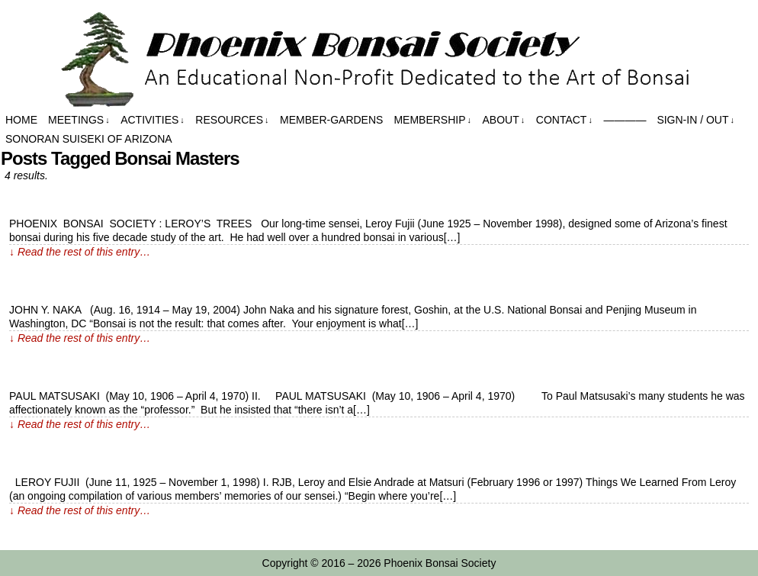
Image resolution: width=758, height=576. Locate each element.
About (504, 120)
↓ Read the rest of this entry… (79, 252)
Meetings (79, 120)
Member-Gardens (331, 120)
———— (624, 120)
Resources (231, 120)
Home (21, 120)
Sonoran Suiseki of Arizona (88, 139)
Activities (152, 120)
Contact (564, 120)
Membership (432, 120)
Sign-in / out (695, 120)
